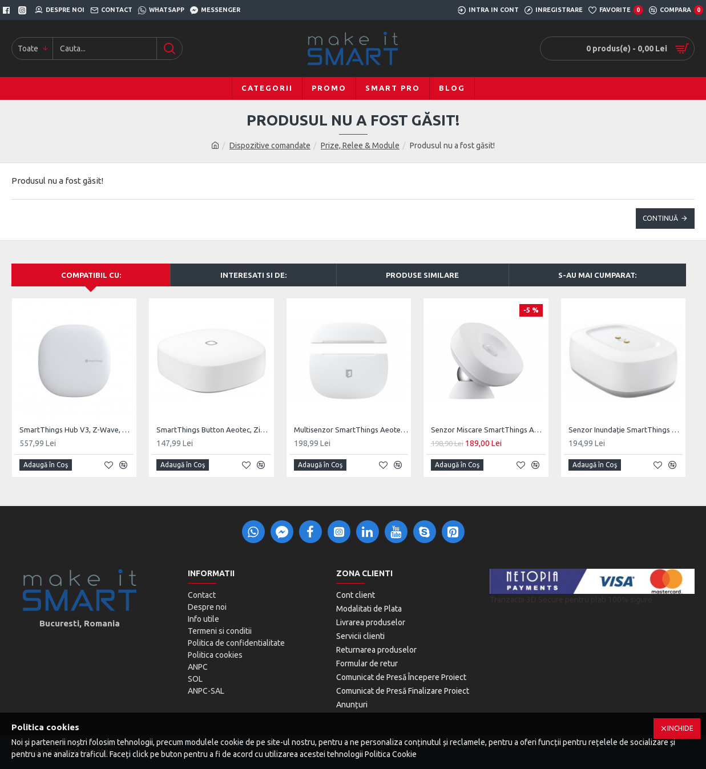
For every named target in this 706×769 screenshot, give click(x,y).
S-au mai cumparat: (597, 275)
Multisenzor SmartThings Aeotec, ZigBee (351, 430)
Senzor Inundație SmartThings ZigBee (625, 430)
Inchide (680, 728)
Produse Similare (422, 275)
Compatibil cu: (91, 275)
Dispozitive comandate (269, 145)
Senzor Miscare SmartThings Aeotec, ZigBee (488, 430)
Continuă (660, 218)
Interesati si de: (253, 275)
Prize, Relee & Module (360, 145)
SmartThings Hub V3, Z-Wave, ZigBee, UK (76, 430)
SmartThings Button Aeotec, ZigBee (213, 430)
